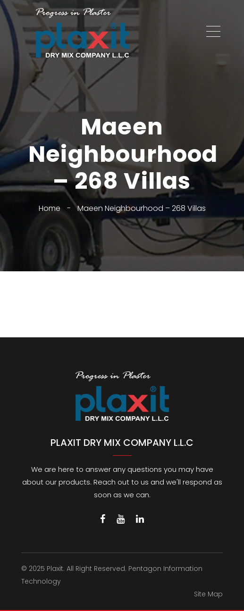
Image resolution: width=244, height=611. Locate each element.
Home (49, 208)
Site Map (208, 594)
